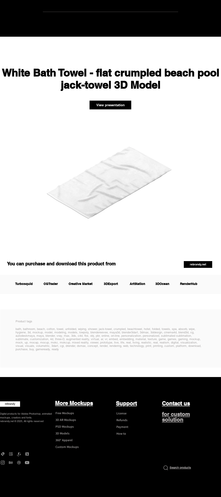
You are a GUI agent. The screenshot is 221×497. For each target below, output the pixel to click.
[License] (130, 413)
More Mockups (74, 403)
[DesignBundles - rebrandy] (27, 454)
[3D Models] (69, 433)
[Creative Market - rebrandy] (2, 454)
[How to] (130, 433)
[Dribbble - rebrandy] (19, 462)
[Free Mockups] (69, 413)
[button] (198, 264)
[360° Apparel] (69, 440)
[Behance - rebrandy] (11, 462)
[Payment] (130, 427)
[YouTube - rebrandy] (27, 462)
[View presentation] (110, 105)
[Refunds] (130, 420)
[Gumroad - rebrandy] (11, 454)
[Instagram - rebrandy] (2, 462)
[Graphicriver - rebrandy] (19, 454)
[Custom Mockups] (69, 447)
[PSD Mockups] (69, 427)
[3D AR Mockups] (69, 420)
